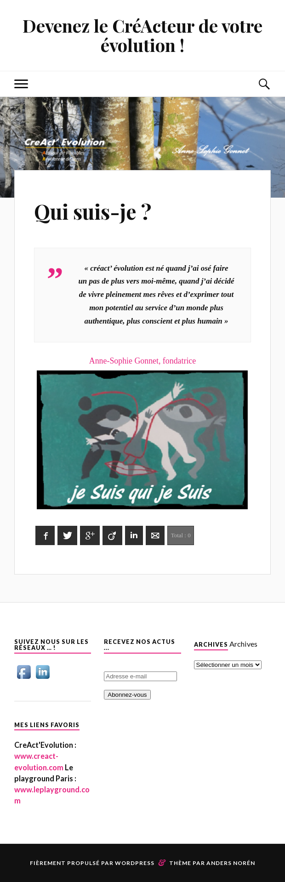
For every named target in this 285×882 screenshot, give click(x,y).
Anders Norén (230, 862)
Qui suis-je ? (92, 211)
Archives (243, 643)
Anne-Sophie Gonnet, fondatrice (142, 434)
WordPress (134, 862)
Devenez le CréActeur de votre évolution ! (142, 35)
